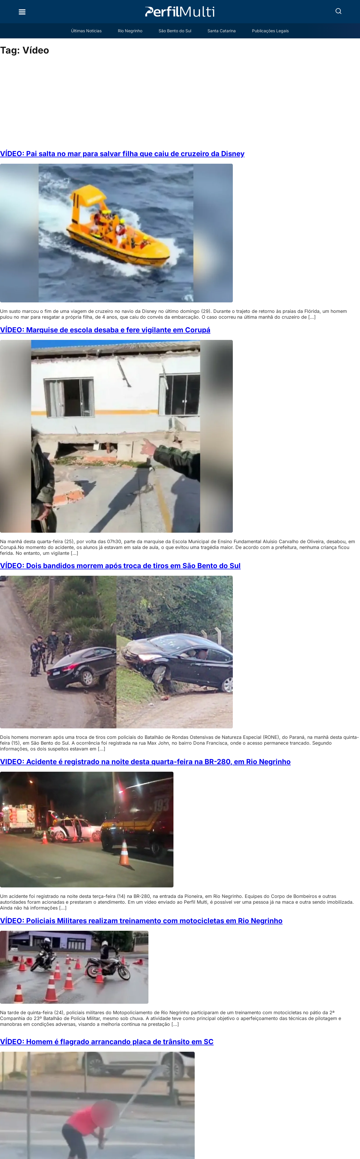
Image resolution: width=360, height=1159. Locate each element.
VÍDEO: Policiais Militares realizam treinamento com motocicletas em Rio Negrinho (141, 920)
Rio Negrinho (130, 30)
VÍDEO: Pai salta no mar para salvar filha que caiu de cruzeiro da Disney (122, 153)
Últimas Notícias (86, 30)
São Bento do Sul (175, 30)
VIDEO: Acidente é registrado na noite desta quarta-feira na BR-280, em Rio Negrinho (145, 761)
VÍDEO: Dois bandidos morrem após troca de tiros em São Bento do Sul (120, 565)
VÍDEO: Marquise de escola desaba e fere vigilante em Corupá (105, 330)
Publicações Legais (270, 30)
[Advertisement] (180, 103)
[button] (338, 11)
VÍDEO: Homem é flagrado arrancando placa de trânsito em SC (107, 1041)
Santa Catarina (222, 30)
